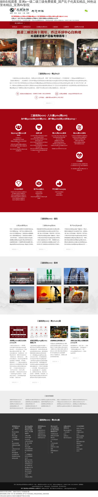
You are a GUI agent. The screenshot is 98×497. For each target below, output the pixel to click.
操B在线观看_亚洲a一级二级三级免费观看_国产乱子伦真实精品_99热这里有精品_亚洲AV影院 (24, 493)
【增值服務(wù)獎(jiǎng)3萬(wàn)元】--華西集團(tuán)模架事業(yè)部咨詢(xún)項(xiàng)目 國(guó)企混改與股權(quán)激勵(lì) (76, 237)
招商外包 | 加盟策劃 (55, 447)
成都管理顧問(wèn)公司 (47, 401)
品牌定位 (66, 436)
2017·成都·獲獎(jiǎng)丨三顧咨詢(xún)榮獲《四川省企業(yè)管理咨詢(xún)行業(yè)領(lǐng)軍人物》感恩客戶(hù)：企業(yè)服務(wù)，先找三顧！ (22, 235)
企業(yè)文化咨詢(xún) (16, 449)
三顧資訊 (55, 27)
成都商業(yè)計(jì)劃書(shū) (32, 401)
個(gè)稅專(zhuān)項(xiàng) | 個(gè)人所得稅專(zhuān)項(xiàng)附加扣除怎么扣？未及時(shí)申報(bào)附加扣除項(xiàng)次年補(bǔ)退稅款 (22, 244)
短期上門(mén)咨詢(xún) (80, 429)
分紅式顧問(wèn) (79, 446)
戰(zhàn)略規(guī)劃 (15, 432)
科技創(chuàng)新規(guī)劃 (16, 457)
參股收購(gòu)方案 (54, 451)
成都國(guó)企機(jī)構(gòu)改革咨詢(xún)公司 (84, 404)
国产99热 (22, 496)
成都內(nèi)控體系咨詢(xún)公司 (81, 399)
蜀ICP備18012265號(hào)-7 (56, 488)
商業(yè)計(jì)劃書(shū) (55, 436)
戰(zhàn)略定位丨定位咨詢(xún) (68, 432)
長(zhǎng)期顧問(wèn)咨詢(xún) (80, 437)
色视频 (18, 496)
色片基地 (27, 496)
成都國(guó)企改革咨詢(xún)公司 (65, 404)
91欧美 (14, 496)
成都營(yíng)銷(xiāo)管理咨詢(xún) (50, 399)
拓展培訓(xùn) (41, 437)
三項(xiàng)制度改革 (54, 444)
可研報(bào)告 (54, 433)
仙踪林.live (9, 496)
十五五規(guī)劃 (54, 440)
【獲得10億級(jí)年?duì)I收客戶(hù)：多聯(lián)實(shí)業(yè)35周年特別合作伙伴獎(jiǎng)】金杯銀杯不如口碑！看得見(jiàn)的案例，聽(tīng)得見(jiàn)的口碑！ (76, 231)
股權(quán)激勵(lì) (16, 446)
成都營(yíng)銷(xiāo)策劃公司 (64, 406)
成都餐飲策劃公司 (46, 406)
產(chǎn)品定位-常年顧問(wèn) (28, 473)
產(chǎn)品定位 (68, 437)
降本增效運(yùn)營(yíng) (15, 453)
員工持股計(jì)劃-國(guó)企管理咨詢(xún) (29, 467)
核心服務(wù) (20, 23)
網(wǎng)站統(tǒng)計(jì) (70, 488)
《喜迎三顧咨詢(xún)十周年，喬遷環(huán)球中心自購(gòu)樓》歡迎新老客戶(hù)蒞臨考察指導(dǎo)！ (49, 240)
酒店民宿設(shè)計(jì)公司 (16, 408)
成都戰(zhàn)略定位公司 (16, 404)
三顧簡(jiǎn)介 (26, 27)
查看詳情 (49, 103)
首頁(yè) (14, 27)
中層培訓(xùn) (41, 432)
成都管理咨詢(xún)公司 (16, 399)
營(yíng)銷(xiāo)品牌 (14, 436)
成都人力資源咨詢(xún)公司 (64, 399)
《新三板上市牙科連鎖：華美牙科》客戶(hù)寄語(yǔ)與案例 (49, 233)
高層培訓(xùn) (41, 430)
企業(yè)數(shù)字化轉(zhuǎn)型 (28, 437)
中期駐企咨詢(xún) (80, 433)
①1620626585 (54, 486)
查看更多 (15, 249)
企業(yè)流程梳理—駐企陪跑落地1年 (29, 443)
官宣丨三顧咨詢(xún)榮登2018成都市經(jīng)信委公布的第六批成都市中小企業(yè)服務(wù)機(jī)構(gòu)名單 (22, 229)
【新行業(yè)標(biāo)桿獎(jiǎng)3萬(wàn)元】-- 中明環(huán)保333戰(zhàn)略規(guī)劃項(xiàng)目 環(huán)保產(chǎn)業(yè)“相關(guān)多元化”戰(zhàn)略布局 (76, 240)
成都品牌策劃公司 (30, 404)
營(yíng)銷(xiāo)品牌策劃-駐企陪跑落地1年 (29, 449)
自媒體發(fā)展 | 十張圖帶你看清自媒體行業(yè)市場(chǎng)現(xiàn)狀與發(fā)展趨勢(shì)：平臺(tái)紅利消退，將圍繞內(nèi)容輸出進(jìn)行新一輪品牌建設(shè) (22, 242)
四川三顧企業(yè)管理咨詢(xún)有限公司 (27, 10)
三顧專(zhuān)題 (79, 27)
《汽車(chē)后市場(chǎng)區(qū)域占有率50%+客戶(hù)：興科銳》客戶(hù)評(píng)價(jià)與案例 (49, 237)
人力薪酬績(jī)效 (15, 440)
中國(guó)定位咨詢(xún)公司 (64, 401)
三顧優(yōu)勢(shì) (41, 27)
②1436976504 (62, 486)
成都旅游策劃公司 (77, 406)
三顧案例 (66, 27)
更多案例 (49, 308)
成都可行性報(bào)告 (15, 401)
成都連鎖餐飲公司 (14, 406)
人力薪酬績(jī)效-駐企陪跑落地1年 (28, 456)
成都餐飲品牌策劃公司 (47, 404)
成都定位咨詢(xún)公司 (79, 401)
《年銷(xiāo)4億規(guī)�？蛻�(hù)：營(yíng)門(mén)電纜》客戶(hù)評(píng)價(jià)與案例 (49, 235)
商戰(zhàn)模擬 (42, 436)
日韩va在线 (3, 496)
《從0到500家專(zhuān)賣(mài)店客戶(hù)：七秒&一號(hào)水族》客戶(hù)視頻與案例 (49, 231)
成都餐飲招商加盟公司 (31, 406)
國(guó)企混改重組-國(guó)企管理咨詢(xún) (29, 461)
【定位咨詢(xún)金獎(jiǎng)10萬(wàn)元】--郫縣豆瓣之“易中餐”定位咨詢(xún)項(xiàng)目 (76, 244)
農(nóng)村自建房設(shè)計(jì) (33, 408)
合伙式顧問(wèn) (79, 450)
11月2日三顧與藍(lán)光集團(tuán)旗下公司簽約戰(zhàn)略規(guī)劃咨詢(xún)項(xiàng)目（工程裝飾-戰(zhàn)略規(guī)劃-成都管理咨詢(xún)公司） (49, 242)
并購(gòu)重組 (28, 477)
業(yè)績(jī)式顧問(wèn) (81, 442)
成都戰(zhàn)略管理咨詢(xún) (33, 399)
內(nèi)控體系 (15, 443)
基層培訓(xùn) (41, 434)
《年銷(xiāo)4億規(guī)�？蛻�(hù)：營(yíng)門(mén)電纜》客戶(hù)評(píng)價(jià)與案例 (76, 229)
